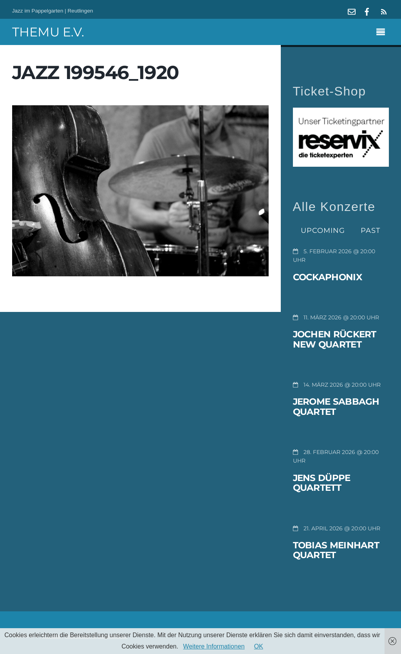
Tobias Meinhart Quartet (336, 550)
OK (258, 646)
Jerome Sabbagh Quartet (336, 406)
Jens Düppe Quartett (321, 483)
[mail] (351, 10)
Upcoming (323, 230)
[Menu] (382, 33)
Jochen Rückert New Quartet (334, 339)
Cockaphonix (327, 277)
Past (370, 230)
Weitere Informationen (214, 646)
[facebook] (366, 10)
